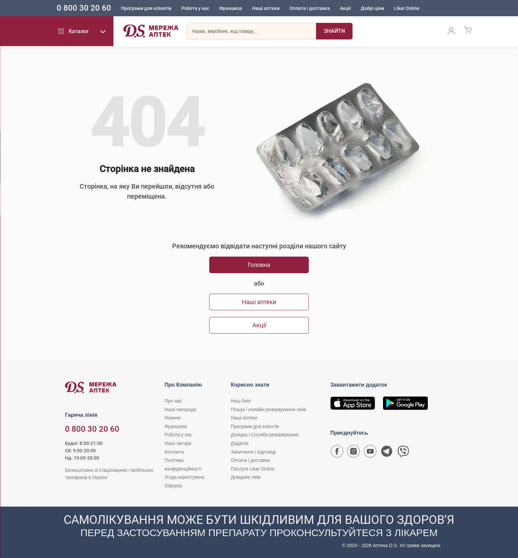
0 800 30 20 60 (89, 8)
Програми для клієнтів (151, 8)
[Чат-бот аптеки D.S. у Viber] (403, 453)
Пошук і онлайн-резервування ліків (268, 409)
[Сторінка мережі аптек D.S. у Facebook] (337, 453)
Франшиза (236, 8)
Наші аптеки (271, 8)
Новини (172, 417)
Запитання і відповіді (253, 452)
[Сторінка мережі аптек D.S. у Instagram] (353, 453)
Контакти (174, 452)
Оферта (173, 485)
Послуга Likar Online (252, 468)
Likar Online (412, 8)
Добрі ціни (377, 8)
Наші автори (177, 443)
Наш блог (241, 400)
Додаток (239, 443)
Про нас (173, 400)
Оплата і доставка (315, 8)
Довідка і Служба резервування (265, 434)
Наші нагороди (180, 409)
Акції (350, 8)
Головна (259, 264)
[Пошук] (334, 31)
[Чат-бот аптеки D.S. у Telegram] (386, 453)
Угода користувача (184, 477)
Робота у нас (201, 8)
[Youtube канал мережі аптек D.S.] (370, 453)
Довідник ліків (246, 477)
